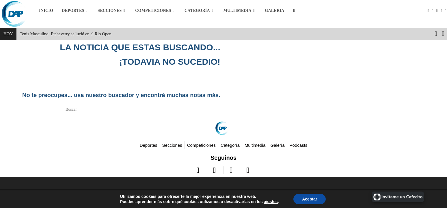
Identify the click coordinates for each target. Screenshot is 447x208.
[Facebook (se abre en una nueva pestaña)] (434, 11)
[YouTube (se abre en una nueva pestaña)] (443, 11)
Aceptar (309, 199)
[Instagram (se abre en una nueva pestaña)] (438, 11)
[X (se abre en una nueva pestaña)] (429, 11)
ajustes (271, 201)
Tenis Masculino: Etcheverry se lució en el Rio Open (65, 33)
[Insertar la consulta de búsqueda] (223, 109)
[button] (443, 33)
